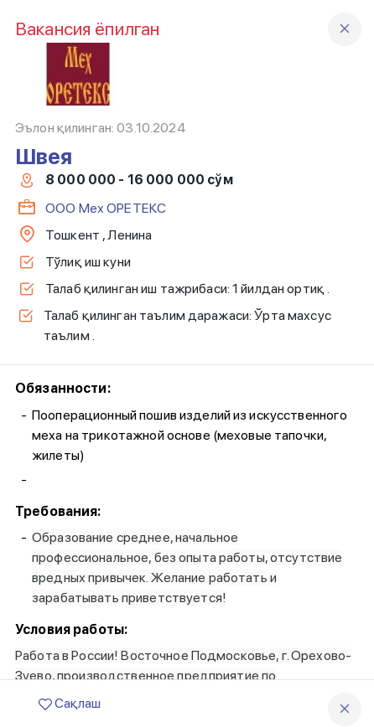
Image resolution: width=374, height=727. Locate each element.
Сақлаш (70, 703)
